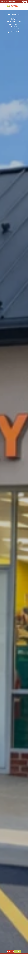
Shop (17, 951)
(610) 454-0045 (14, 31)
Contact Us (10, 951)
